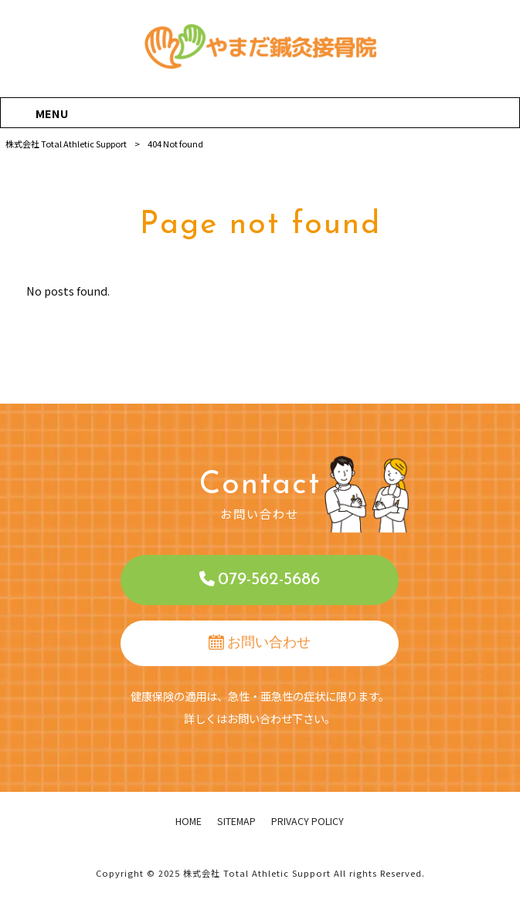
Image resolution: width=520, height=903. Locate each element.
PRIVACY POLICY (307, 821)
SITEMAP (236, 821)
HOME (188, 821)
